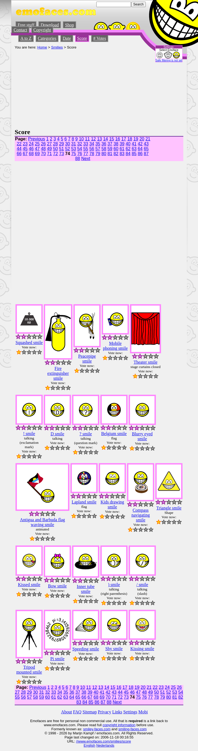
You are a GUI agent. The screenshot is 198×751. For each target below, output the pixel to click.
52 (67, 148)
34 (91, 143)
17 (123, 139)
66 (19, 153)
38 (115, 143)
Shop (69, 25)
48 (43, 148)
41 (134, 143)
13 (99, 139)
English (89, 745)
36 (103, 143)
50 (55, 148)
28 (55, 143)
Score (82, 38)
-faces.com (102, 729)
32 (79, 143)
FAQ (77, 712)
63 (134, 148)
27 (49, 143)
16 (117, 139)
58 (103, 148)
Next (85, 158)
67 (25, 153)
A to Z (26, 38)
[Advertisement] (82, 87)
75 (73, 153)
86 (140, 153)
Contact (20, 30)
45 (25, 148)
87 (146, 153)
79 (97, 153)
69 (37, 153)
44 (19, 148)
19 (135, 139)
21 (148, 139)
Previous (36, 139)
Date (67, 38)
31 (73, 143)
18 (129, 139)
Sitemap (89, 712)
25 (37, 143)
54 (79, 148)
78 (91, 153)
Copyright (42, 30)
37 (109, 143)
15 (111, 139)
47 (37, 148)
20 (142, 139)
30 (67, 143)
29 (61, 143)
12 (93, 139)
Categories (47, 38)
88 (77, 158)
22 (19, 143)
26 (43, 143)
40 (128, 143)
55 (85, 148)
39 (122, 143)
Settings (130, 712)
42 (140, 143)
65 (146, 148)
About (66, 712)
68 (31, 153)
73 (61, 153)
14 (105, 139)
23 (25, 143)
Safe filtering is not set (169, 60)
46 (31, 148)
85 (134, 153)
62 (128, 148)
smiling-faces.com (132, 729)
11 (87, 139)
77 (85, 153)
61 (122, 148)
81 (109, 153)
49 (49, 148)
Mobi (143, 712)
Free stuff (26, 25)
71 (49, 153)
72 (55, 153)
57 (97, 148)
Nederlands (105, 745)
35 (97, 143)
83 (122, 153)
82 (115, 153)
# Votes (99, 38)
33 (85, 143)
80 (103, 153)
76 (79, 153)
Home (42, 47)
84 (128, 153)
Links (117, 712)
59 (109, 148)
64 (140, 148)
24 (31, 143)
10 (81, 139)
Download (50, 25)
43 (146, 143)
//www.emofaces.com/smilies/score (103, 741)
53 (73, 148)
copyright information (119, 725)
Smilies (57, 47)
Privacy (104, 712)
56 (91, 148)
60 (115, 148)
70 (43, 153)
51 (61, 148)
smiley (88, 729)
